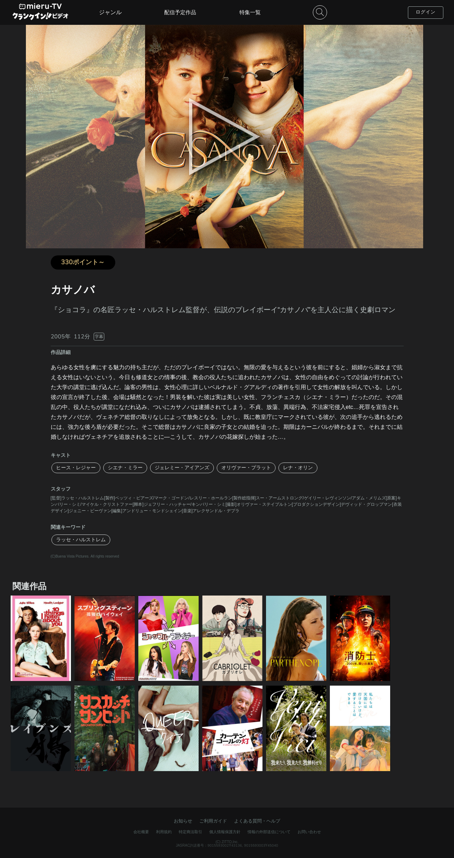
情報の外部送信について (269, 832)
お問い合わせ (309, 832)
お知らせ (183, 821)
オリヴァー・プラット (246, 467)
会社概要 (141, 832)
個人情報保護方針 (224, 832)
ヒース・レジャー (76, 467)
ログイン (426, 12)
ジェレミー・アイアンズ (182, 467)
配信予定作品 (180, 12)
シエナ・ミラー (125, 467)
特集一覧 (250, 12)
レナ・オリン (298, 467)
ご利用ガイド (213, 821)
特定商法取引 (190, 832)
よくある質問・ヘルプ (257, 821)
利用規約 (164, 832)
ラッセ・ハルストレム (81, 539)
